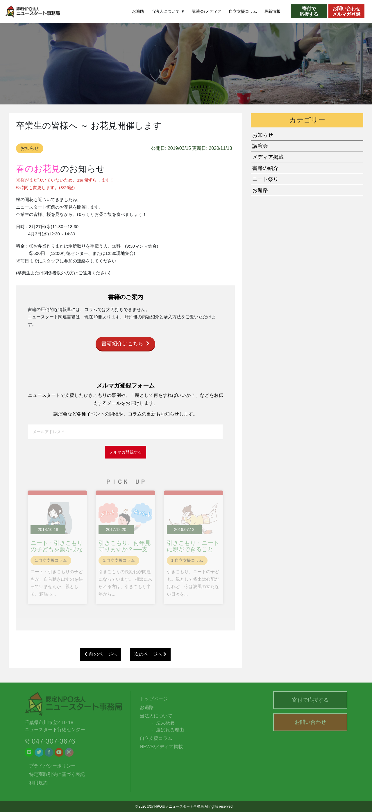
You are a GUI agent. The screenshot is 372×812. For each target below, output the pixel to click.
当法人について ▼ (168, 11)
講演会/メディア (206, 11)
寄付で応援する (310, 700)
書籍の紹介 (265, 168)
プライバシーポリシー (52, 765)
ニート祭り (265, 179)
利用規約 (38, 782)
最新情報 (272, 11)
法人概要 (165, 722)
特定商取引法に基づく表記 (57, 774)
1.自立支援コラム (51, 560)
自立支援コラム (243, 11)
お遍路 (138, 11)
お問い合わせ (310, 722)
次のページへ (150, 654)
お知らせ (29, 148)
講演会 (260, 146)
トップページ (154, 698)
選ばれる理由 (170, 729)
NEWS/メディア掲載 (161, 746)
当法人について (156, 715)
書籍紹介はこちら (125, 344)
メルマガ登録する (125, 452)
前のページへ (101, 654)
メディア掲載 (268, 157)
